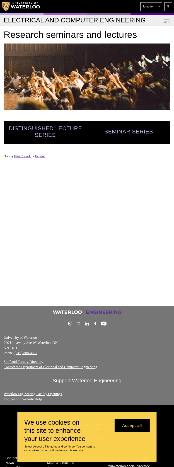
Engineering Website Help (23, 399)
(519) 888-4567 (25, 353)
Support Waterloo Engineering (87, 380)
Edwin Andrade (22, 156)
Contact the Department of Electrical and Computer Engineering (50, 367)
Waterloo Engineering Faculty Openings (33, 394)
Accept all (132, 425)
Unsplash (40, 156)
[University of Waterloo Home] (21, 6)
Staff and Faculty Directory (23, 362)
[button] (151, 6)
